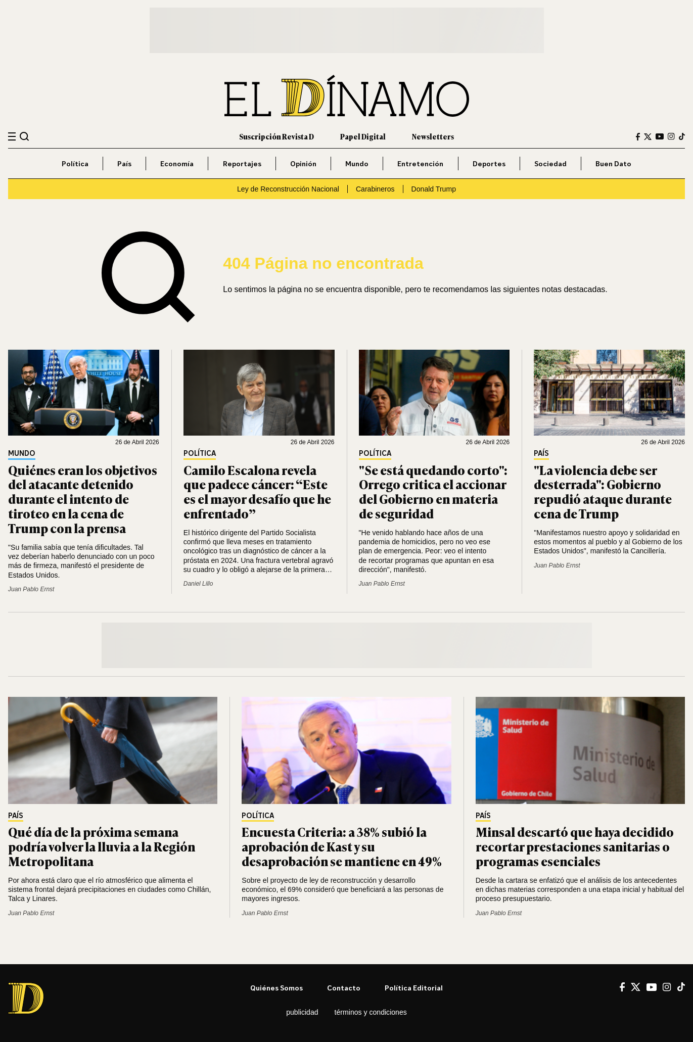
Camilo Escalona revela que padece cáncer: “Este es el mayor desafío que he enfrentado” (257, 491)
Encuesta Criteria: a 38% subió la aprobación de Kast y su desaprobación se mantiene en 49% (342, 846)
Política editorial (414, 987)
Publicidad (302, 1012)
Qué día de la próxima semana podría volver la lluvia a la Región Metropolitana (101, 846)
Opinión (303, 163)
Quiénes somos (276, 987)
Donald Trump (433, 189)
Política (75, 163)
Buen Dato (613, 163)
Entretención (420, 163)
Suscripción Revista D (276, 136)
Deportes (489, 163)
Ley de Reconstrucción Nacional (288, 189)
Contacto (343, 987)
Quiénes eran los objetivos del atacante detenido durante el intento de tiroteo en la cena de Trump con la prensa (82, 499)
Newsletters (433, 136)
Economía (177, 163)
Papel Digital (363, 136)
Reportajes (242, 163)
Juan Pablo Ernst (31, 589)
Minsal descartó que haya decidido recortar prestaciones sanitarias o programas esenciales (575, 846)
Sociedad (550, 163)
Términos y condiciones (371, 1012)
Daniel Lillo (198, 583)
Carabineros (375, 189)
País (124, 163)
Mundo (356, 163)
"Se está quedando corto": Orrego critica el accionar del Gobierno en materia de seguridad (433, 491)
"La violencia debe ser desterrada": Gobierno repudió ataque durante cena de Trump (603, 491)
